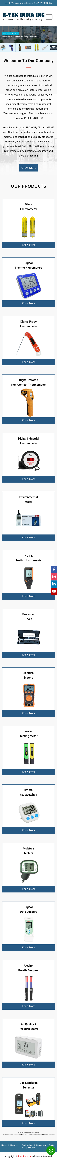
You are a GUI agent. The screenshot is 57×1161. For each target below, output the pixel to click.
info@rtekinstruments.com (20, 3)
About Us (14, 1145)
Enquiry (31, 1147)
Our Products (27, 1145)
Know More (28, 168)
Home (4, 1145)
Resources (41, 1145)
